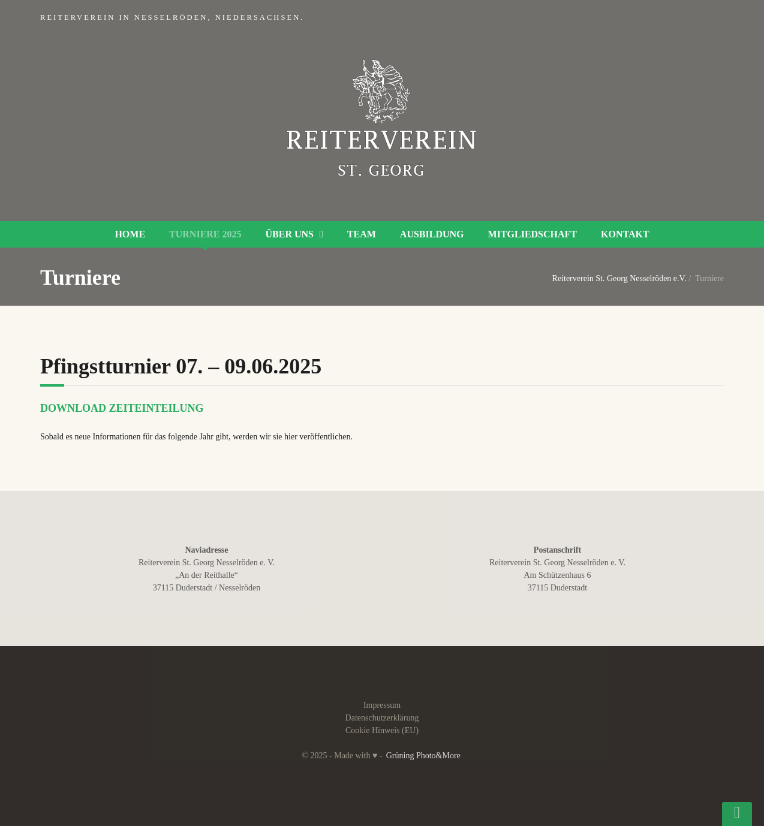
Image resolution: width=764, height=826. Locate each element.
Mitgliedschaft (532, 234)
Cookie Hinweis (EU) (382, 730)
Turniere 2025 (205, 234)
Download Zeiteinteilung (122, 408)
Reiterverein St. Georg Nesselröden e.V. (619, 278)
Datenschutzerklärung (382, 717)
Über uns (290, 234)
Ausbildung (432, 234)
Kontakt (625, 234)
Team (361, 234)
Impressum (382, 705)
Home (130, 234)
